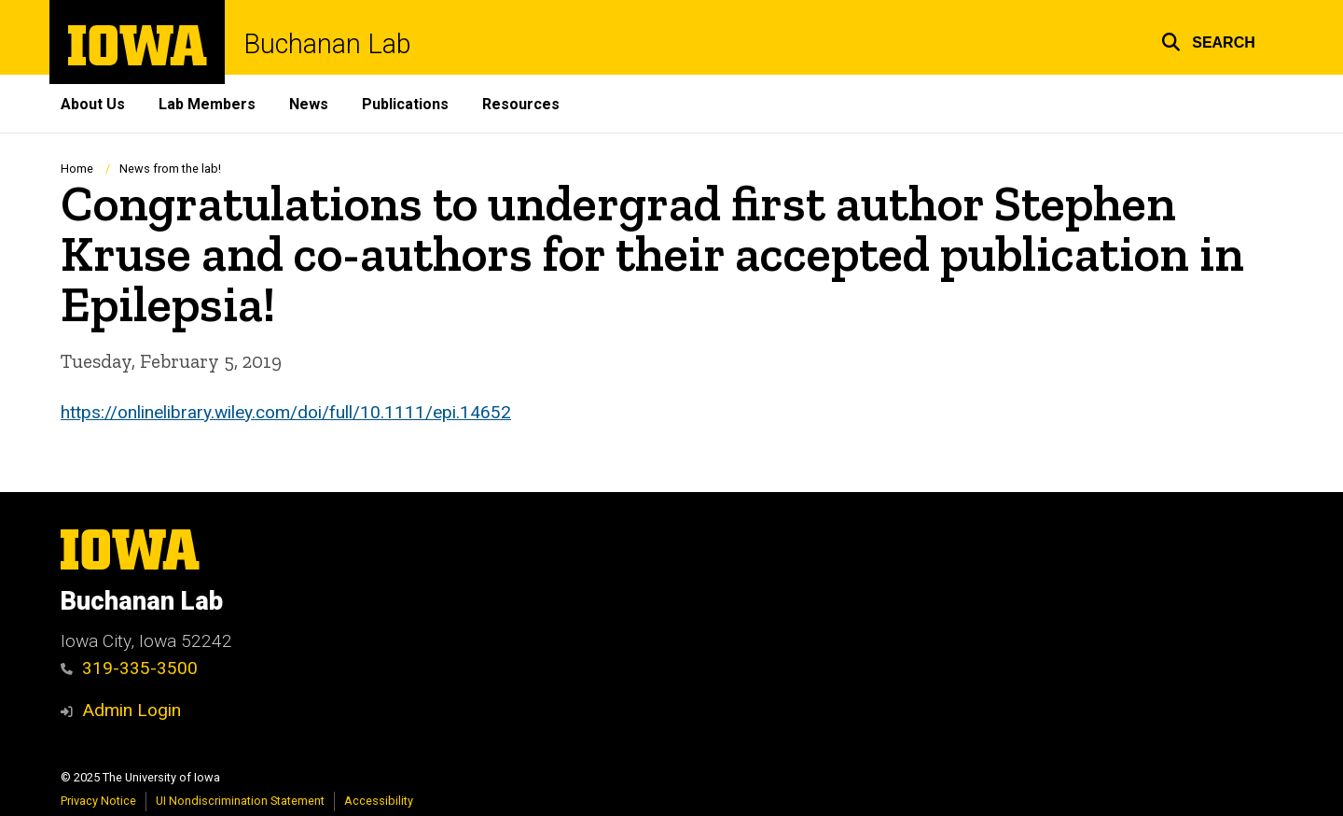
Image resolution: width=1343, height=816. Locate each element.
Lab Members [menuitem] (207, 104)
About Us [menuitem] (93, 104)
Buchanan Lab (327, 44)
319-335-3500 (129, 668)
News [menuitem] (308, 104)
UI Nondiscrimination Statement (240, 801)
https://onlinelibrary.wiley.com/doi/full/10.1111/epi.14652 (286, 411)
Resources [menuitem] (521, 104)
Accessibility (378, 801)
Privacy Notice (98, 801)
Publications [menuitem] (405, 104)
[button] (1208, 39)
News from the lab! (170, 169)
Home (77, 169)
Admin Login (131, 710)
